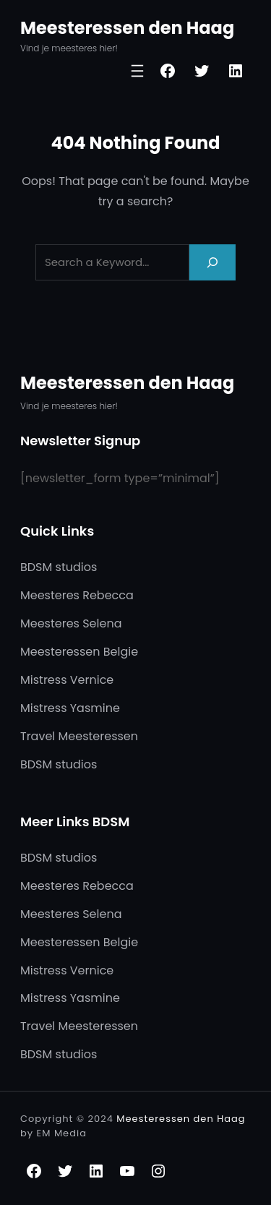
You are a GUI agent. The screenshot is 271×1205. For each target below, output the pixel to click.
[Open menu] (137, 71)
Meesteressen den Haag (127, 28)
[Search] (212, 262)
